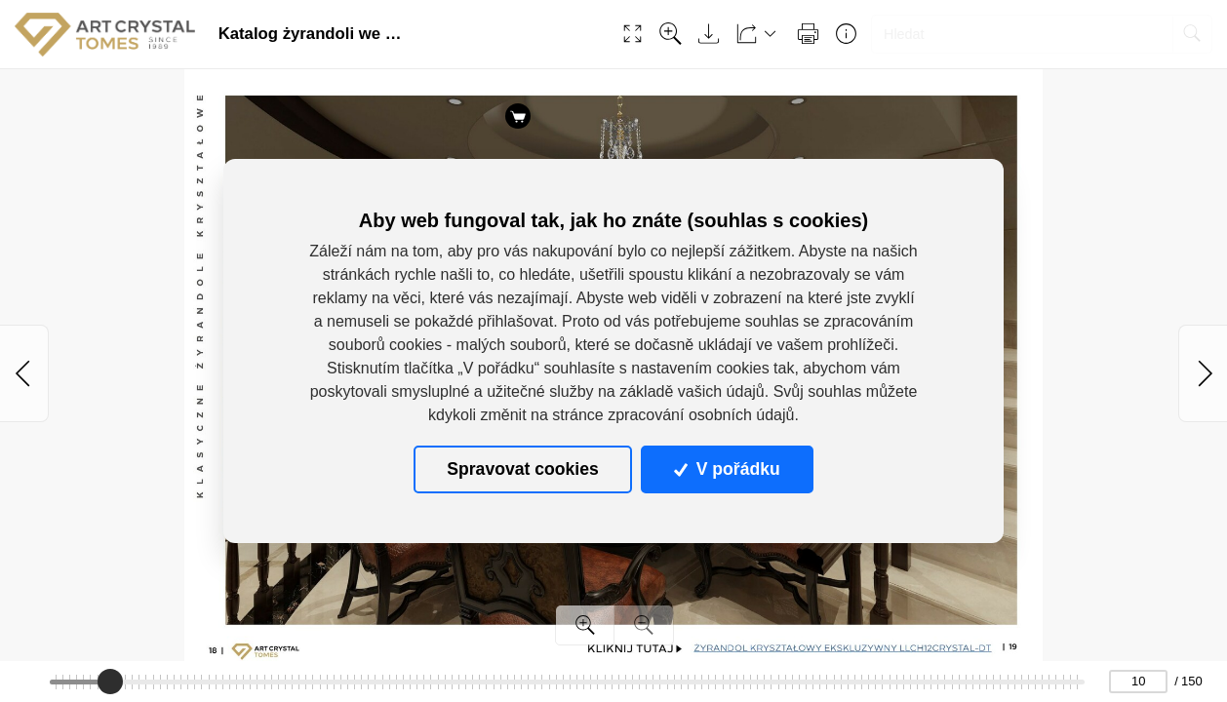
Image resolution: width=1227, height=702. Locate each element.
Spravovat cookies (522, 469)
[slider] (110, 681)
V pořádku (726, 469)
